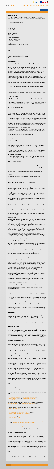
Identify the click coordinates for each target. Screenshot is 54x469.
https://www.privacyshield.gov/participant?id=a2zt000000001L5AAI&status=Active (20, 404)
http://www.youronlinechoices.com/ (13, 212)
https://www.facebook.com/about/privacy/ (14, 397)
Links (41, 5)
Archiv (24, 5)
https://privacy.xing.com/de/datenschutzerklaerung (15, 426)
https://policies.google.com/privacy (13, 403)
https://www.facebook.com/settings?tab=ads (29, 397)
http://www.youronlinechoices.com (13, 398)
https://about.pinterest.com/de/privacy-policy (14, 417)
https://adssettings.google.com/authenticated (28, 403)
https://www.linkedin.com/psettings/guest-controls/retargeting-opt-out (34, 421)
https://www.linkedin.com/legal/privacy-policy (14, 421)
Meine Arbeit (32, 5)
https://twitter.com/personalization (24, 412)
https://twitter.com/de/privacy (12, 412)
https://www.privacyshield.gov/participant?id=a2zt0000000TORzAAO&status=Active (20, 413)
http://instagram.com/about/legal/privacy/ (14, 408)
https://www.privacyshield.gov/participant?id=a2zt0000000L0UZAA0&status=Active (24, 422)
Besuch (37, 5)
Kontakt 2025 (45, 5)
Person (28, 5)
